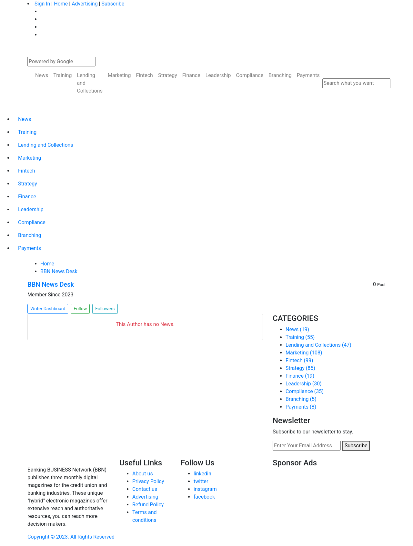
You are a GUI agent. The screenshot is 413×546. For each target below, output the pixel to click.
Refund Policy (148, 504)
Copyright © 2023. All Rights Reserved (71, 537)
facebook (204, 497)
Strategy (167, 75)
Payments (308, 75)
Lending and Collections (90, 83)
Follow (80, 308)
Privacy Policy (148, 481)
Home (61, 4)
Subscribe (112, 4)
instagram (205, 489)
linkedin (202, 474)
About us (142, 474)
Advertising (85, 4)
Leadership (218, 75)
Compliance (249, 75)
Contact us (144, 489)
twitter (201, 481)
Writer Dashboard (47, 308)
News (41, 75)
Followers (105, 308)
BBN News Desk (58, 271)
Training (62, 75)
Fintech (144, 75)
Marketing (119, 75)
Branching (280, 75)
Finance (191, 75)
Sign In (42, 4)
